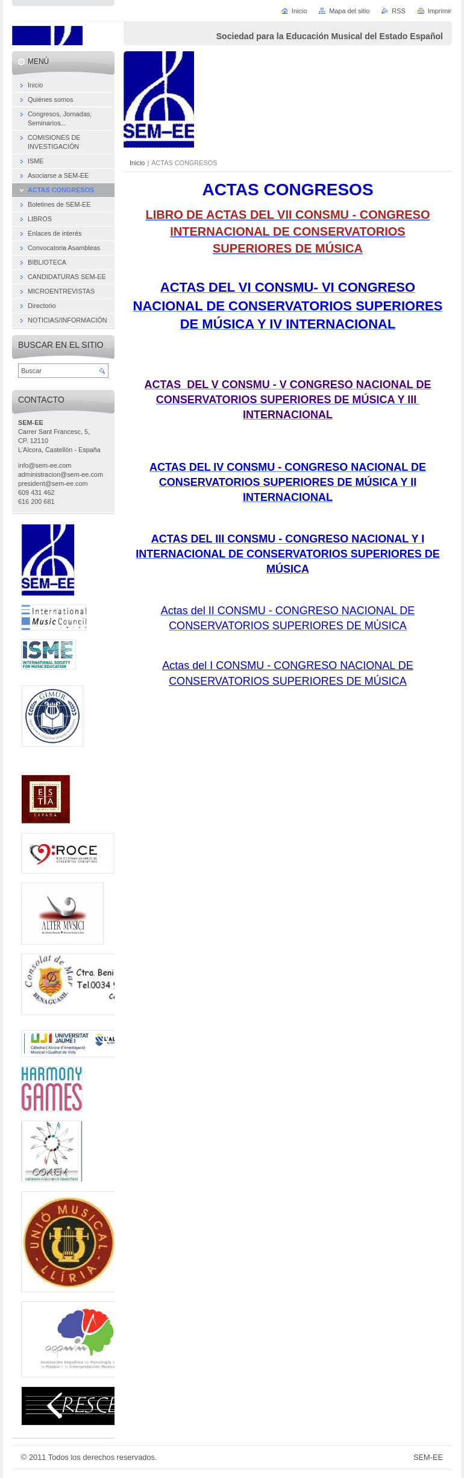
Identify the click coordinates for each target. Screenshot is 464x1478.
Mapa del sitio (349, 10)
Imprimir (439, 10)
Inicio (137, 162)
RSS (398, 10)
